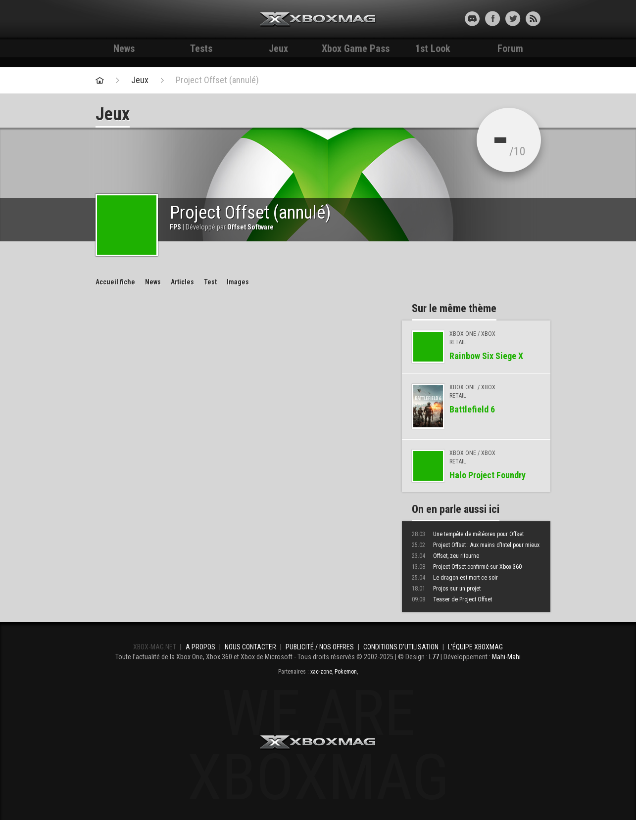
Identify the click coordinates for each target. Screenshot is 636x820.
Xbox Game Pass (356, 48)
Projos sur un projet (446, 588)
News (124, 48)
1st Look (432, 48)
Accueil (115, 282)
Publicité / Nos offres (320, 647)
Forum (510, 48)
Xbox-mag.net (318, 19)
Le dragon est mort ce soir (455, 577)
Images (238, 282)
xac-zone (321, 671)
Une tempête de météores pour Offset (468, 534)
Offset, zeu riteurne (445, 555)
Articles (182, 282)
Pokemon (346, 671)
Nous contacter (250, 647)
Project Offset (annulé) (217, 80)
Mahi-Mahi (506, 657)
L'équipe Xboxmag (475, 647)
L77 (434, 657)
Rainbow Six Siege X (486, 356)
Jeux (278, 48)
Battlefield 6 (472, 409)
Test (210, 282)
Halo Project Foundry (487, 475)
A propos (200, 647)
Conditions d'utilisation (401, 647)
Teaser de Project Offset (452, 599)
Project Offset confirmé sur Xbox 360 (467, 566)
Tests (201, 48)
